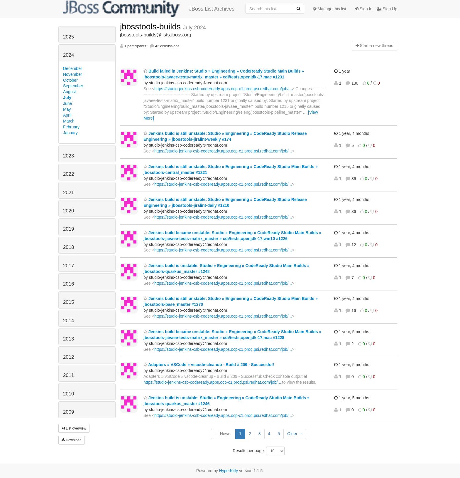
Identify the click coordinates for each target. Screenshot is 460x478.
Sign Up (387, 8)
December (72, 68)
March (69, 121)
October (70, 80)
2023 (68, 156)
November (72, 74)
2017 (68, 266)
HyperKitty (228, 470)
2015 (68, 302)
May (67, 109)
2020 (68, 211)
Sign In (363, 8)
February (71, 127)
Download (72, 440)
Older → (294, 433)
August (69, 91)
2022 (68, 174)
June (67, 103)
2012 (68, 357)
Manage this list (329, 8)
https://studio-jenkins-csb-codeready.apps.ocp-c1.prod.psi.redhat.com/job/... (223, 88)
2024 (68, 55)
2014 (68, 320)
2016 (68, 284)
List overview (74, 428)
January (70, 132)
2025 (68, 37)
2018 (68, 247)
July (67, 97)
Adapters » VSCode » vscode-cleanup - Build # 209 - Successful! (208, 364)
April (67, 115)
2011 (68, 375)
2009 (68, 412)
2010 (68, 394)
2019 (68, 229)
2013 (68, 339)
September (73, 85)
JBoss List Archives (148, 8)
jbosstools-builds (151, 26)
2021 (68, 192)
